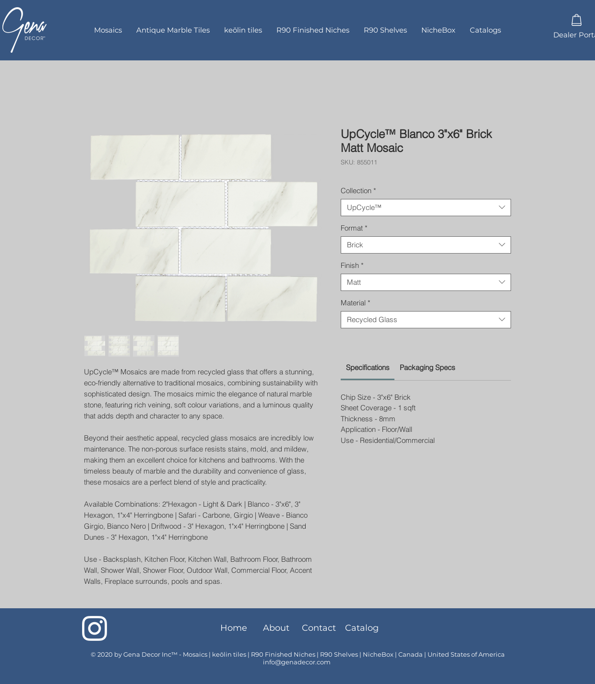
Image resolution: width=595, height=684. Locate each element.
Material (355, 303)
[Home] (233, 628)
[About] (276, 628)
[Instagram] (94, 628)
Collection (358, 190)
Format (354, 228)
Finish (352, 265)
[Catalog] (361, 628)
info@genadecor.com (297, 662)
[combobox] (426, 207)
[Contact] (319, 628)
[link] (368, 367)
